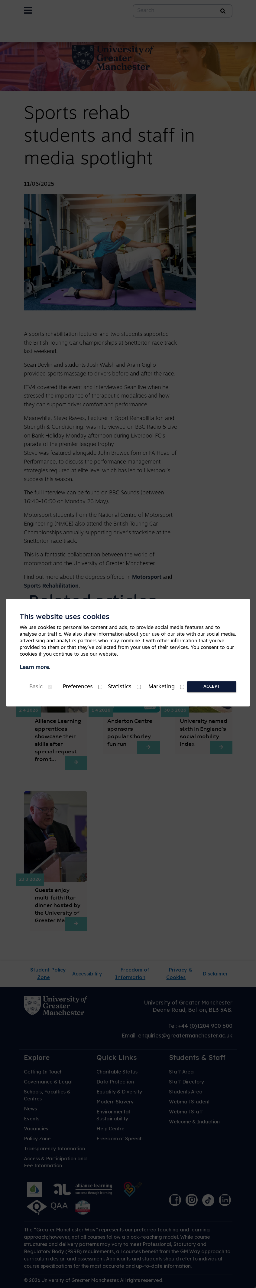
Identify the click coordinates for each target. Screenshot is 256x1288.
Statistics (119, 687)
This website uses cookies (64, 617)
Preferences (78, 687)
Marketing (161, 687)
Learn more (34, 667)
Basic (36, 687)
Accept (211, 686)
